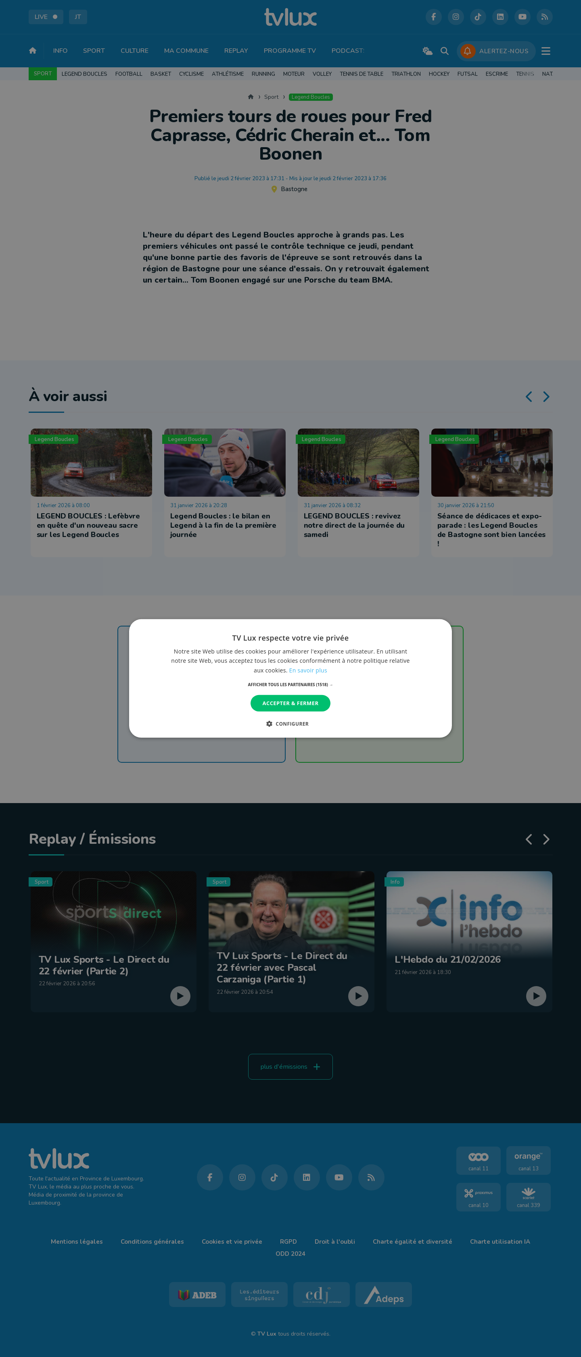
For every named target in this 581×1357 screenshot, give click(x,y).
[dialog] (290, 678)
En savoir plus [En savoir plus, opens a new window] (308, 670)
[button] (290, 684)
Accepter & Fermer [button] (291, 703)
